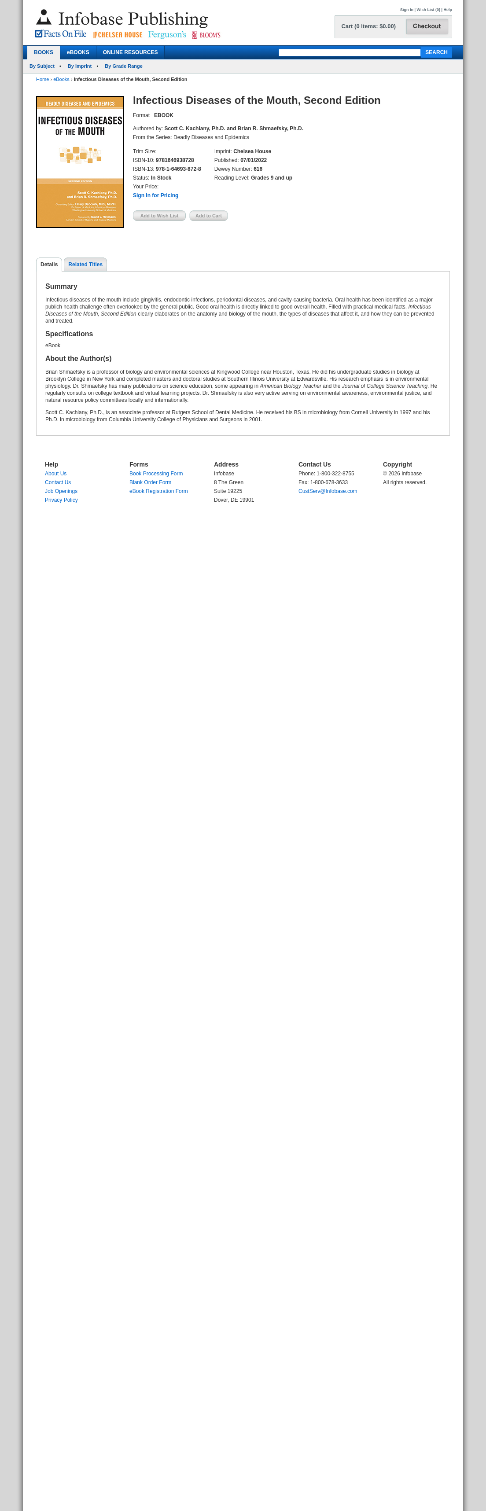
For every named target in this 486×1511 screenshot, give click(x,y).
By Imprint (80, 66)
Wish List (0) (428, 9)
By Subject (42, 66)
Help (447, 9)
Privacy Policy (61, 500)
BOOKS (43, 52)
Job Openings (61, 491)
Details (49, 264)
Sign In (406, 9)
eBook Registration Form (158, 491)
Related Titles (85, 264)
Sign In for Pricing (155, 195)
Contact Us (58, 482)
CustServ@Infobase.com (327, 491)
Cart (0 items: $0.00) (368, 26)
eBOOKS (78, 52)
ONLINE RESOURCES (130, 52)
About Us (55, 474)
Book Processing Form (156, 474)
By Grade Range (124, 66)
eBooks (61, 79)
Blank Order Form (150, 482)
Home (42, 79)
